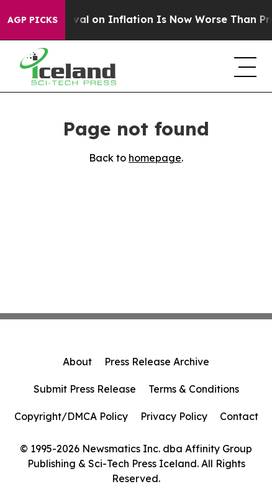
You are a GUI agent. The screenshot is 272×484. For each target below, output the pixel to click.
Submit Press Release (85, 389)
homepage (155, 158)
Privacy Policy (173, 416)
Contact (239, 416)
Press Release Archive (156, 361)
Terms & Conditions (193, 389)
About (77, 361)
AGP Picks (32, 19)
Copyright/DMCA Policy (71, 416)
